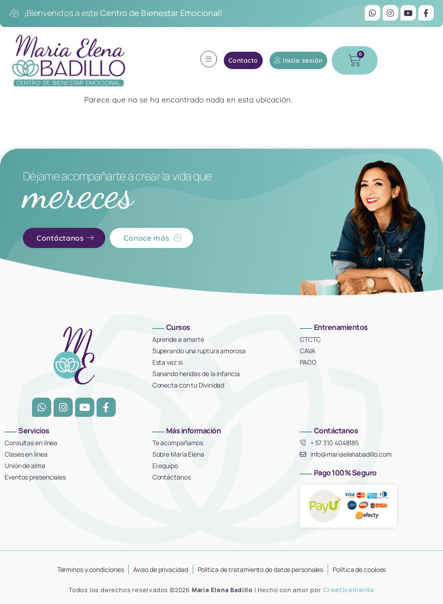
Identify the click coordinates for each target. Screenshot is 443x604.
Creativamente (348, 589)
